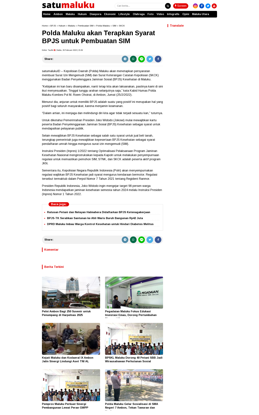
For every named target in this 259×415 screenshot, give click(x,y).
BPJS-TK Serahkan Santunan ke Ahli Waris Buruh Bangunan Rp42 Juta (95, 218)
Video (160, 14)
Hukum (82, 14)
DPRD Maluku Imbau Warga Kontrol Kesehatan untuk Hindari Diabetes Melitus (100, 224)
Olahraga (139, 14)
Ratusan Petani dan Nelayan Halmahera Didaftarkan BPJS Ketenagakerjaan (98, 212)
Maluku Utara (200, 14)
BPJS (53, 25)
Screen (180, 5)
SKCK (122, 25)
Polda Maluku (103, 25)
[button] (213, 12)
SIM (114, 25)
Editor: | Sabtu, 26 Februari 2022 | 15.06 (62, 50)
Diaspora (95, 14)
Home (47, 14)
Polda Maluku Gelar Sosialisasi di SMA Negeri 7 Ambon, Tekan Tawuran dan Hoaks (131, 407)
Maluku (70, 14)
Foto (151, 14)
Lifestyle (124, 14)
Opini (185, 14)
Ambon (58, 14)
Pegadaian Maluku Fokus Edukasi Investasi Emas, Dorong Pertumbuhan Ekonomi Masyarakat (131, 315)
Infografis (173, 14)
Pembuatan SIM (85, 25)
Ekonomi (109, 14)
